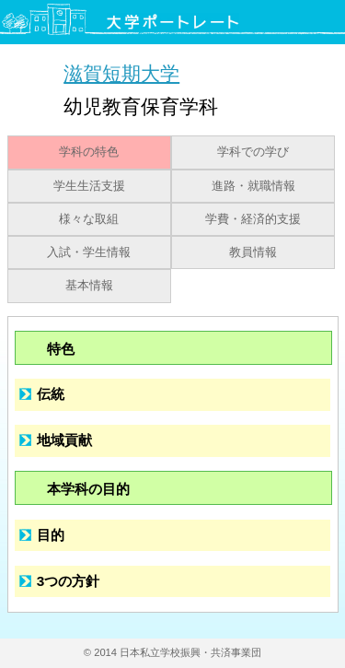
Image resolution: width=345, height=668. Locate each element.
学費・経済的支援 (253, 219)
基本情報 (89, 285)
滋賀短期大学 (121, 73)
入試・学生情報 (89, 252)
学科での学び (253, 152)
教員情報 (253, 252)
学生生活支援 (89, 186)
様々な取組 (89, 219)
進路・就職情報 (253, 186)
